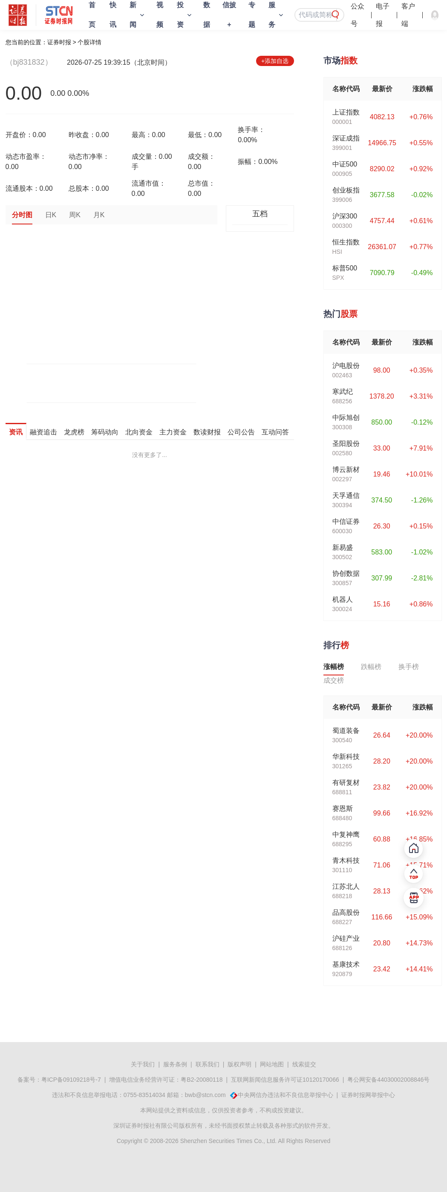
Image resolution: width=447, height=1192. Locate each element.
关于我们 (143, 1064)
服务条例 (175, 1064)
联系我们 (207, 1064)
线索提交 (304, 1064)
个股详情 (89, 42)
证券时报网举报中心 (368, 1094)
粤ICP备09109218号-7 (71, 1079)
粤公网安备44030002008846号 (388, 1079)
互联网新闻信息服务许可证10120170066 (285, 1079)
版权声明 (239, 1064)
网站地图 (272, 1064)
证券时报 (59, 42)
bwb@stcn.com (205, 1094)
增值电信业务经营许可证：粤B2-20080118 (165, 1079)
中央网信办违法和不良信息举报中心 (285, 1094)
